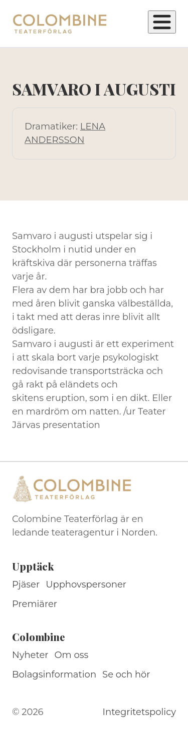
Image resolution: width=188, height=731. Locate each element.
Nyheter (30, 655)
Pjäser (26, 584)
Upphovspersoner (86, 584)
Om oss (72, 655)
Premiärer (34, 604)
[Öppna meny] (162, 22)
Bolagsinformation (54, 674)
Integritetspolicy (139, 712)
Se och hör (126, 674)
